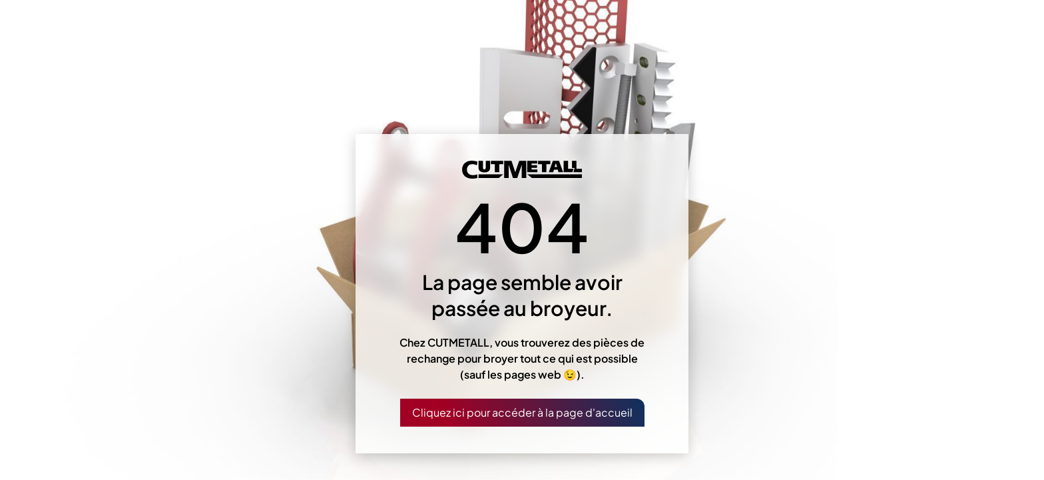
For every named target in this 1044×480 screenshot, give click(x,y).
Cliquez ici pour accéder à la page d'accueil (522, 412)
